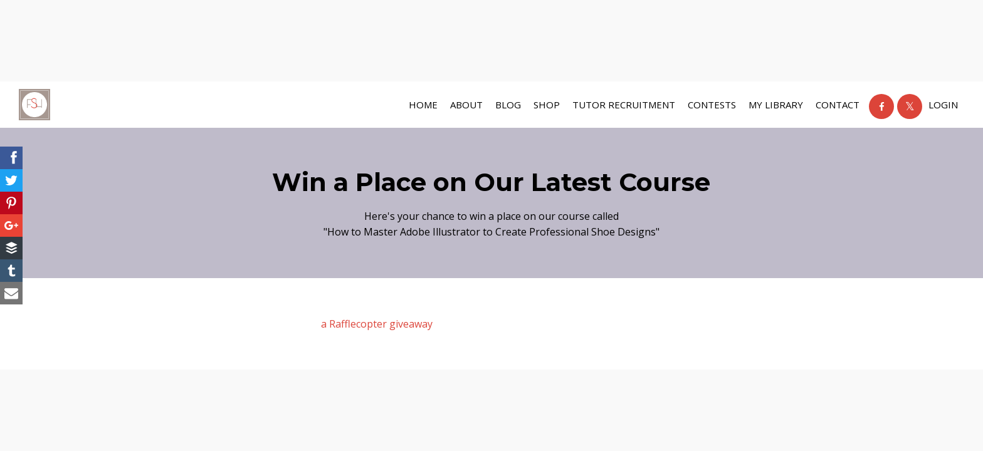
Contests (712, 104)
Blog (508, 104)
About (466, 104)
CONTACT (837, 104)
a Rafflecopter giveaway (377, 324)
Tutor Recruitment (623, 104)
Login (943, 104)
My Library (776, 104)
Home (423, 104)
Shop (547, 104)
